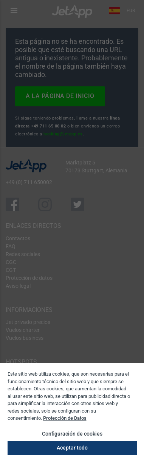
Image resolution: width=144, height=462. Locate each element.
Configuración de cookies (72, 434)
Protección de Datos (65, 418)
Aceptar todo (72, 448)
